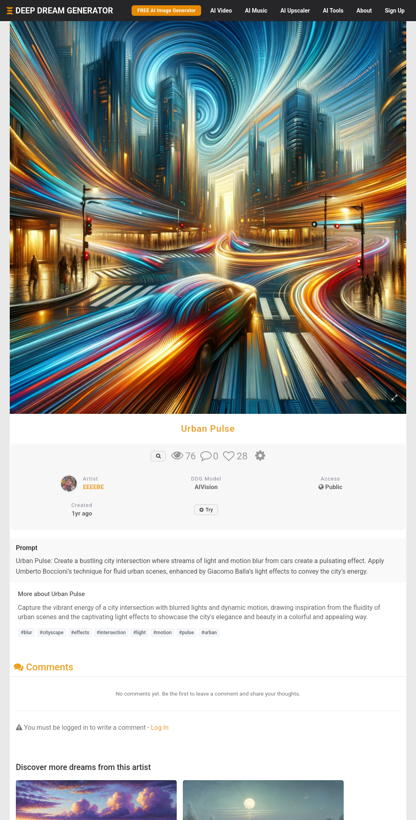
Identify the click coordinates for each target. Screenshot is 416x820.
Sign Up (395, 10)
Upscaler (295, 10)
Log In (160, 727)
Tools (333, 10)
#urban (209, 632)
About (364, 10)
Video (221, 10)
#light (139, 632)
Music (256, 10)
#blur (26, 632)
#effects (80, 632)
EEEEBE (93, 487)
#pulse (186, 632)
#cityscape (52, 632)
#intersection (111, 632)
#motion (162, 632)
